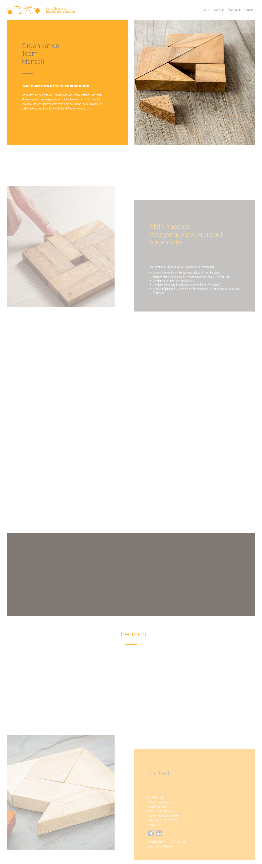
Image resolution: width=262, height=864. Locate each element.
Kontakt (249, 10)
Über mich (234, 10)
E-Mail (150, 837)
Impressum (154, 859)
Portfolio (219, 10)
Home (205, 10)
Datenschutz (169, 859)
